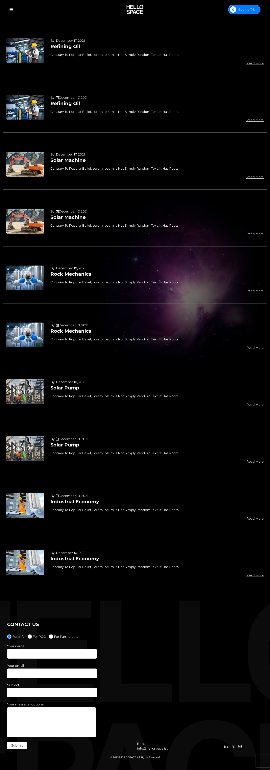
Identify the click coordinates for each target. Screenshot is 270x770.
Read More (255, 63)
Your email (15, 666)
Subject (13, 685)
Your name (15, 646)
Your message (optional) (26, 704)
